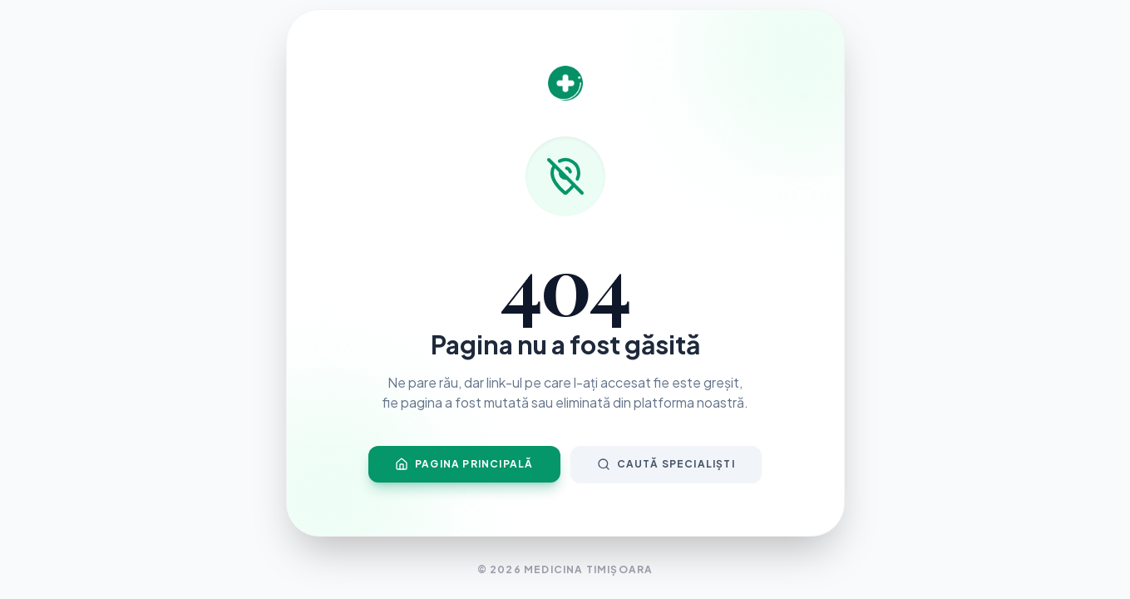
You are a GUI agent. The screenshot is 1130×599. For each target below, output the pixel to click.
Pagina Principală (464, 464)
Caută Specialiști (666, 464)
